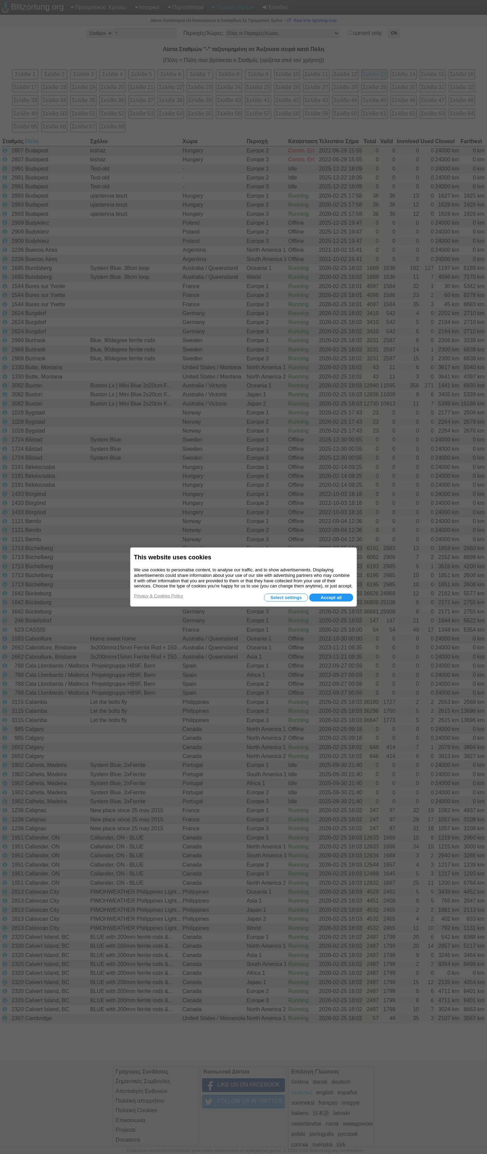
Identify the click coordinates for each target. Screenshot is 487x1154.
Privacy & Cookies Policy (158, 595)
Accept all (331, 597)
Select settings (286, 597)
